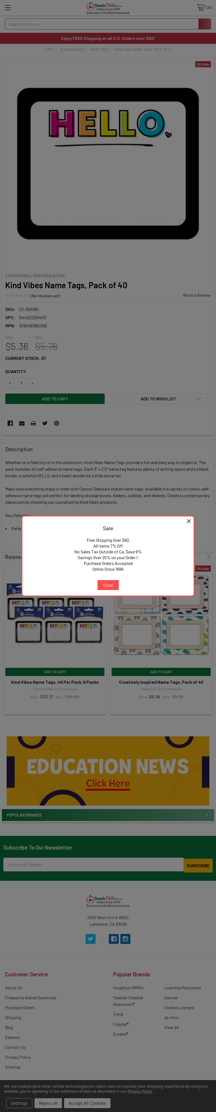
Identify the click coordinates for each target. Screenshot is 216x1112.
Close (108, 585)
